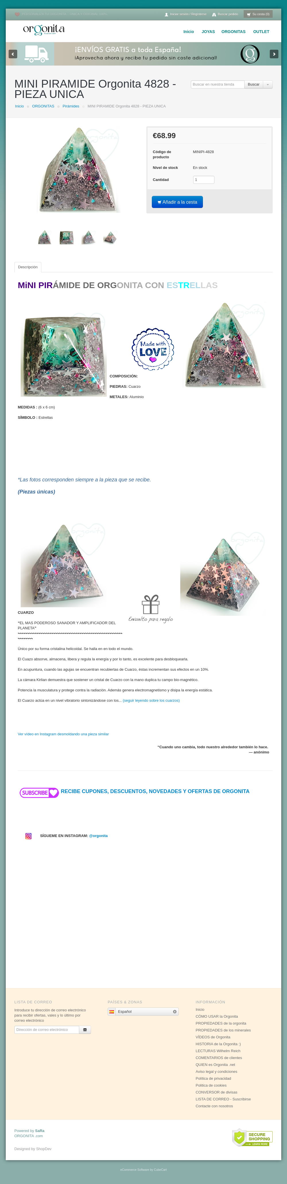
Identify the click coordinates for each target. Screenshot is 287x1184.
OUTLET (261, 31)
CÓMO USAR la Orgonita (217, 1016)
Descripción (28, 267)
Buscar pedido (225, 14)
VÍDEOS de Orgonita (213, 1037)
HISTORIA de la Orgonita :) (218, 1044)
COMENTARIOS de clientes (219, 1058)
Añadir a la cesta (177, 202)
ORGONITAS (234, 31)
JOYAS (208, 31)
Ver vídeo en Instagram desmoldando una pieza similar (63, 734)
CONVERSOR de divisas (216, 1092)
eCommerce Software (134, 1169)
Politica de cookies (211, 1085)
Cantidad (161, 180)
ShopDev (43, 1149)
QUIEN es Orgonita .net (215, 1064)
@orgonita (98, 836)
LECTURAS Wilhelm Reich (218, 1051)
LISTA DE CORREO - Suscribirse (223, 1099)
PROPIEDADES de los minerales (223, 1030)
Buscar (253, 84)
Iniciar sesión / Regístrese (185, 14)
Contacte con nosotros (214, 1106)
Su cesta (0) (258, 14)
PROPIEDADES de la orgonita (221, 1023)
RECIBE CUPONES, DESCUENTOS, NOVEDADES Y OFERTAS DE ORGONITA (133, 791)
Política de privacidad (213, 1078)
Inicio (188, 31)
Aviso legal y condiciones (216, 1071)
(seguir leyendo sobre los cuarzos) (151, 700)
